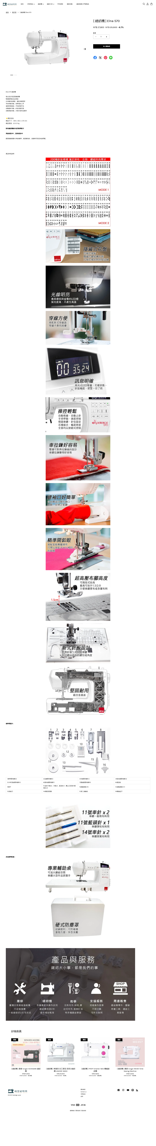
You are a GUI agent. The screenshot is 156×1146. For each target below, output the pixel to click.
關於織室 (83, 1089)
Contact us (84, 1092)
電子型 (14, 12)
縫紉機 (41, 4)
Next (85, 49)
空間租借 (83, 1094)
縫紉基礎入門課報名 (82, 4)
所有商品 (31, 4)
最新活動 (70, 4)
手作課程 (60, 4)
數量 (94, 33)
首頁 (22, 4)
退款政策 (83, 1110)
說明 (82, 1096)
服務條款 (72, 1110)
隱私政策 (78, 1110)
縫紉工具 (50, 4)
